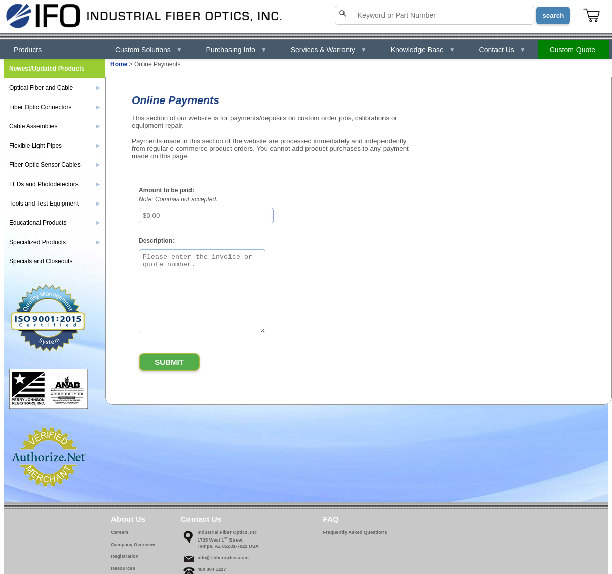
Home (118, 64)
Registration (124, 556)
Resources (123, 568)
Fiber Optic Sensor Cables (54, 165)
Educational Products (54, 222)
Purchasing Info (236, 50)
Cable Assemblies (54, 126)
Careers (120, 532)
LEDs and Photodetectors (54, 184)
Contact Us (502, 50)
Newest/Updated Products (47, 68)
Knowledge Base (423, 50)
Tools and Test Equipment (54, 203)
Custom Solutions (148, 50)
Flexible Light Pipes (54, 145)
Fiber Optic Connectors (54, 107)
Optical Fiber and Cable (54, 87)
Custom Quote (572, 50)
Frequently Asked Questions (355, 532)
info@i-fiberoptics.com (222, 557)
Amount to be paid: (166, 190)
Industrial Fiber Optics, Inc (227, 532)
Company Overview (133, 544)
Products (28, 50)
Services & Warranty (329, 50)
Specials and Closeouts (40, 261)
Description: (156, 240)
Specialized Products (54, 242)
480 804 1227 (211, 569)
